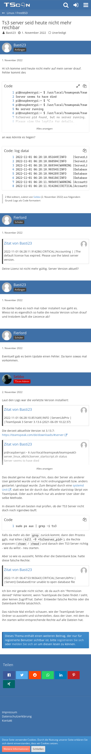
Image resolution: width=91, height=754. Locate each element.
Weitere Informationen (16, 749)
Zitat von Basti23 (18, 243)
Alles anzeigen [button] (44, 468)
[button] (86, 5)
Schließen (38, 749)
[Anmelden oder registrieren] (76, 5)
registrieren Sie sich (70, 640)
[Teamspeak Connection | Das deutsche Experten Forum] (16, 5)
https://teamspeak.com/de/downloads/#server (33, 435)
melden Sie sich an (24, 644)
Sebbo (36, 197)
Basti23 (11, 33)
